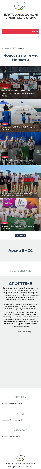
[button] (34, 31)
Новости (5, 88)
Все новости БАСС (9, 48)
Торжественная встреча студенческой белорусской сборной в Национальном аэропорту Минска (19, 93)
